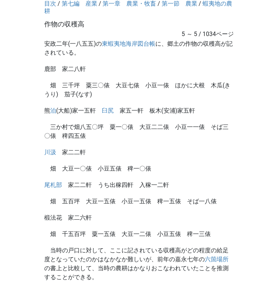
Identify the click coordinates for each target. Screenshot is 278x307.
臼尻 (108, 110)
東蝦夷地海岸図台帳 (128, 43)
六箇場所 (217, 259)
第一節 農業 (179, 3)
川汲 (50, 152)
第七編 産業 (79, 3)
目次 (50, 3)
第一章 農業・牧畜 (129, 3)
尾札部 (53, 184)
